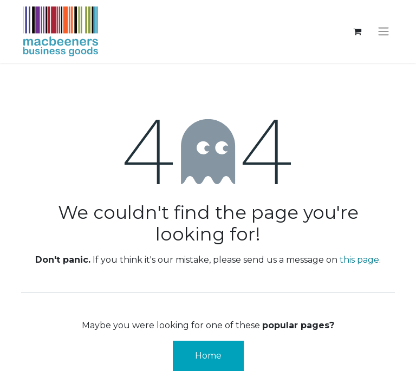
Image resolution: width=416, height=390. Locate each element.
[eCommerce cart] (357, 31)
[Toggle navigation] (383, 31)
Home (208, 355)
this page (359, 260)
